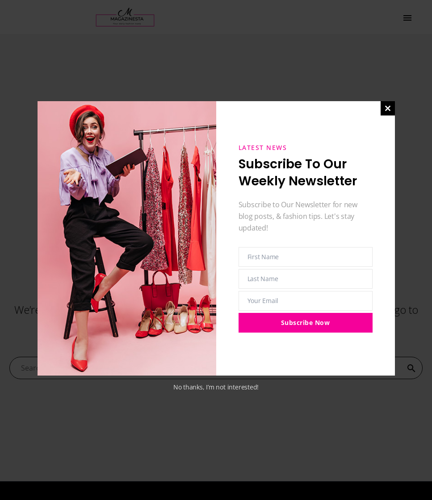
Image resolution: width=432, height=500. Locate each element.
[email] (306, 301)
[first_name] (306, 257)
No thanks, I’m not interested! (216, 387)
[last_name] (306, 279)
